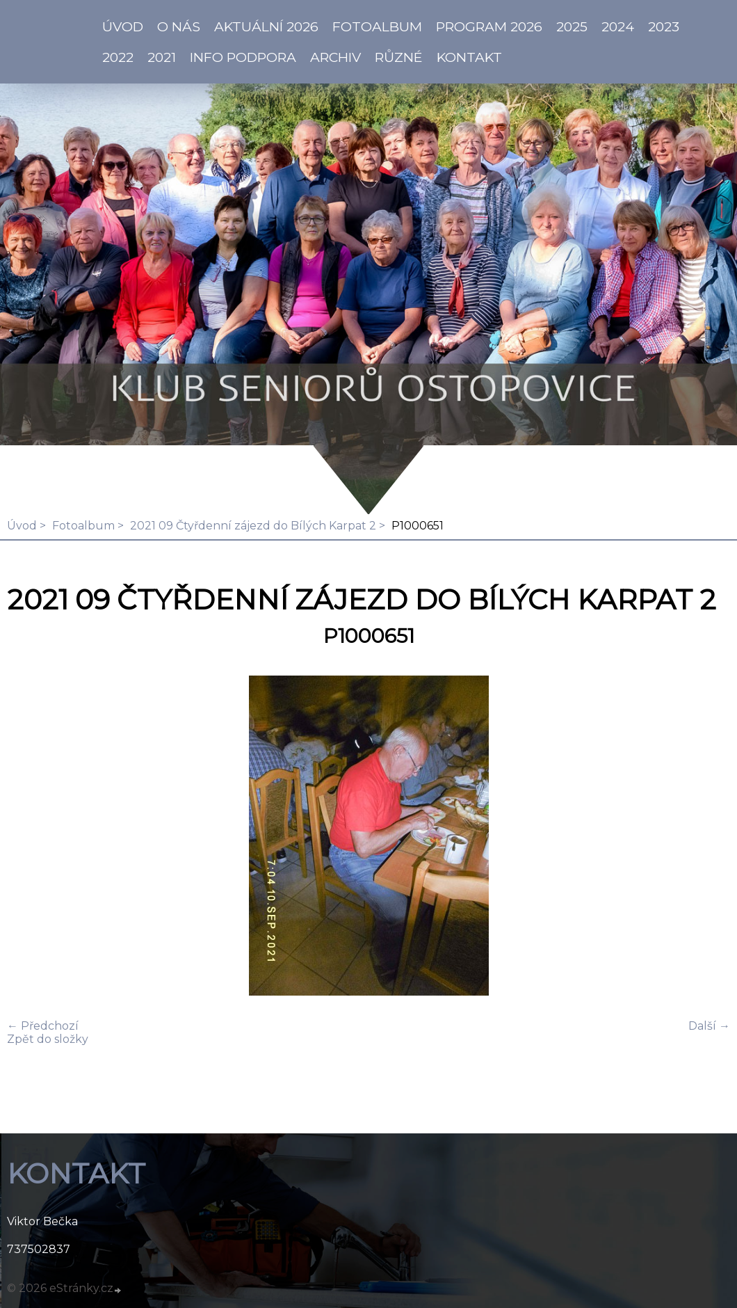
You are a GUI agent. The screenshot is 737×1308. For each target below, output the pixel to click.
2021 (161, 57)
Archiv (335, 57)
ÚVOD (122, 26)
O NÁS (178, 26)
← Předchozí (43, 1025)
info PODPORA (243, 57)
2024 (617, 26)
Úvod (22, 525)
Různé (399, 57)
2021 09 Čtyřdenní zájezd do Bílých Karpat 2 (253, 525)
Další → (709, 1025)
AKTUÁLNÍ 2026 (266, 26)
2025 (572, 26)
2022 (117, 57)
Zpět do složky (47, 1039)
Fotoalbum (377, 26)
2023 (663, 26)
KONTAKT (469, 57)
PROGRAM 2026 (489, 26)
